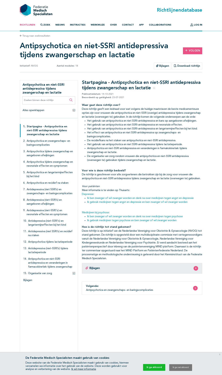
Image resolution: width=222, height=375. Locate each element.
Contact (128, 25)
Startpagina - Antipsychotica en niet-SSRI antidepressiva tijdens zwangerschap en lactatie (47, 130)
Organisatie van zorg (40, 273)
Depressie (88, 194)
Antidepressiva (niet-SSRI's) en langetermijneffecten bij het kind (47, 223)
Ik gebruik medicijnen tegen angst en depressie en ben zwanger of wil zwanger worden (137, 202)
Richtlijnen (27, 25)
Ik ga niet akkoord (181, 367)
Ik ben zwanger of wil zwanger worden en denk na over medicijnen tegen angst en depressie (140, 198)
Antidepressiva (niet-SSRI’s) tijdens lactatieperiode (48, 250)
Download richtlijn (187, 65)
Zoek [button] (45, 25)
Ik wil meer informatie (83, 369)
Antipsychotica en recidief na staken (47, 183)
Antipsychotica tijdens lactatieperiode (50, 242)
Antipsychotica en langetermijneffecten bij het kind (50, 174)
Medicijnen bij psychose (95, 212)
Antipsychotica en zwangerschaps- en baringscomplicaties (48, 143)
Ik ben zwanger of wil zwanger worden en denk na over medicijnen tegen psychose (135, 216)
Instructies (77, 25)
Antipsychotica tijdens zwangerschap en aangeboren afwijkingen (50, 153)
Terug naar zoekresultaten (35, 36)
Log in (196, 25)
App (141, 25)
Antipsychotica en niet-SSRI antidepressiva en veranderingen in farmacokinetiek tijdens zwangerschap (50, 263)
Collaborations (160, 25)
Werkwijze (98, 25)
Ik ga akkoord (154, 367)
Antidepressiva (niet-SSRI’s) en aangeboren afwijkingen (44, 202)
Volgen (192, 50)
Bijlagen (162, 65)
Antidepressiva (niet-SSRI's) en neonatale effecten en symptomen (47, 212)
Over (113, 25)
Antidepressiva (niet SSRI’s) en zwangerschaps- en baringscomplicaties (49, 191)
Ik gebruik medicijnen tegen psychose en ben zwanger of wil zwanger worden (132, 220)
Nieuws (60, 25)
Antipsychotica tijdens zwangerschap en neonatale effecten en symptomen (50, 164)
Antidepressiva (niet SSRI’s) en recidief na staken (50, 233)
